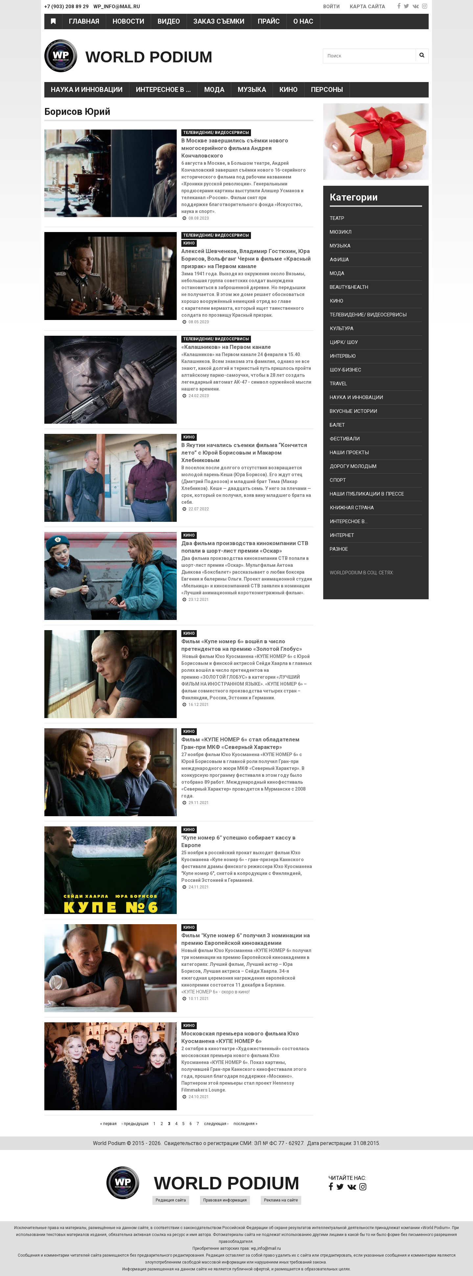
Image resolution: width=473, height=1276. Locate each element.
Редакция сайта (171, 1200)
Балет (337, 425)
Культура (341, 328)
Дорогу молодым (353, 466)
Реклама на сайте (281, 1200)
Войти (331, 7)
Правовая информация (225, 1200)
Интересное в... (349, 521)
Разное (339, 549)
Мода (214, 90)
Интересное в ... (163, 90)
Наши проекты (349, 453)
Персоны (327, 90)
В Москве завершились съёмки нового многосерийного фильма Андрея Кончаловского (234, 148)
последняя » (246, 1123)
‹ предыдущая (135, 1123)
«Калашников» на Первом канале (226, 347)
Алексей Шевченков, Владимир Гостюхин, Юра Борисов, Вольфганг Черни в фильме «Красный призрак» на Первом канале (246, 258)
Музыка (252, 90)
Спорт (338, 480)
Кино (289, 90)
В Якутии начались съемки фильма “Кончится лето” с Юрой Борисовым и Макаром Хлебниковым (244, 452)
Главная (84, 21)
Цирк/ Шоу (344, 342)
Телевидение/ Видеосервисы (216, 132)
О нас (303, 21)
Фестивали (345, 439)
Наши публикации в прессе (367, 494)
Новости (128, 21)
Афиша (339, 260)
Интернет (342, 535)
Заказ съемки (218, 21)
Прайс (269, 21)
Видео (169, 21)
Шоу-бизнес (345, 370)
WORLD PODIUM (164, 56)
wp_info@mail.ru (266, 1248)
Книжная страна (352, 508)
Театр (337, 218)
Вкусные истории (353, 411)
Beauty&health (349, 287)
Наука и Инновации (87, 90)
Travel (338, 384)
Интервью (343, 356)
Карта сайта (367, 7)
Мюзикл (340, 232)
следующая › (216, 1123)
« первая (108, 1123)
